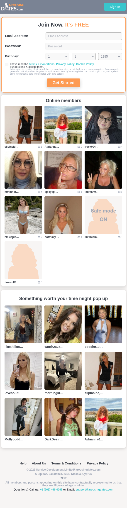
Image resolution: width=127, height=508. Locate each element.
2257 (64, 478)
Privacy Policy (65, 64)
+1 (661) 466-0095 (51, 489)
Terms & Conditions (41, 64)
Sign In (115, 7)
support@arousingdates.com (94, 489)
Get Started (63, 83)
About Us (39, 463)
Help (23, 463)
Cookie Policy (85, 64)
